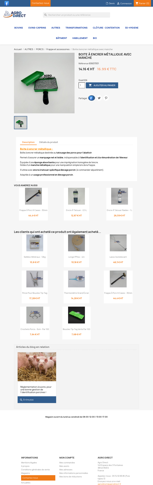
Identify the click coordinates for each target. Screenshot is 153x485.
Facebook (7, 3)
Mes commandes (67, 461)
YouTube (14, 3)
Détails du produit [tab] (48, 142)
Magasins (25, 472)
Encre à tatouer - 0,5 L (76, 210)
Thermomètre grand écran (76, 293)
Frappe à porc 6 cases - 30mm (33, 210)
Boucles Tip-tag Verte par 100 (76, 329)
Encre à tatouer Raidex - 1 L (119, 210)
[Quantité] (82, 85)
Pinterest (106, 98)
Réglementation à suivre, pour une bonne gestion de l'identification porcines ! (36, 388)
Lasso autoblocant (118, 257)
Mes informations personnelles (73, 472)
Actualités (25, 481)
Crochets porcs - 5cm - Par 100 (35, 329)
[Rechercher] (76, 15)
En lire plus (27, 398)
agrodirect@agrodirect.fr (109, 483)
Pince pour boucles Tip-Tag (34, 293)
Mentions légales (29, 461)
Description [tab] (28, 142)
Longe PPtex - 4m (76, 257)
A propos (25, 465)
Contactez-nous (40, 3)
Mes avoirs (64, 465)
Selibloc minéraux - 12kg (35, 257)
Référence (83, 63)
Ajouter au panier (102, 85)
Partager (91, 98)
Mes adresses (65, 468)
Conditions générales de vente (35, 468)
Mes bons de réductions (70, 475)
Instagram (20, 3)
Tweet (99, 98)
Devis (110, 3)
